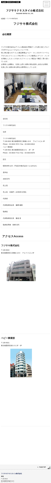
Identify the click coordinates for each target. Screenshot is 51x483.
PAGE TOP (25, 436)
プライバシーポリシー (42, 478)
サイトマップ (29, 478)
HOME (3, 18)
